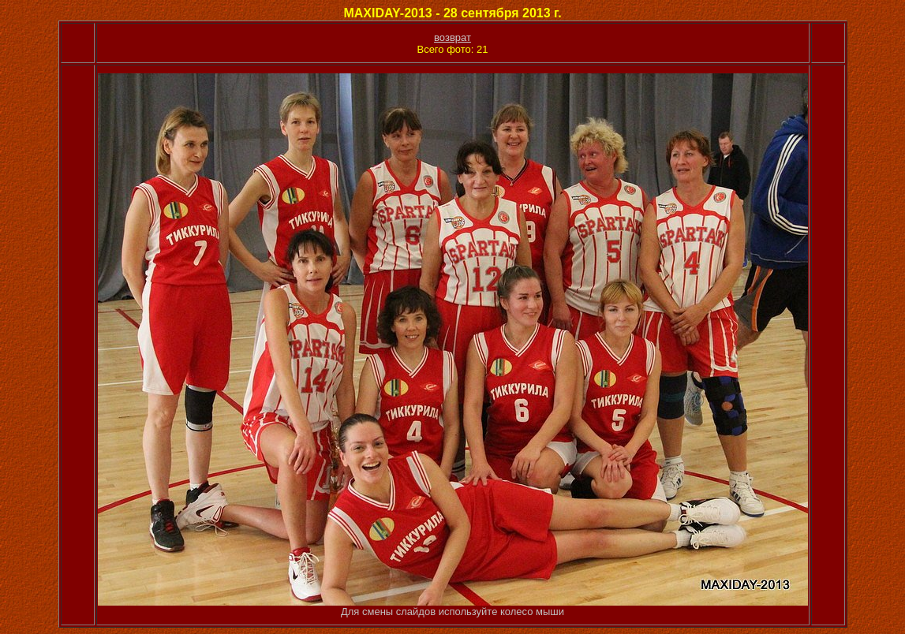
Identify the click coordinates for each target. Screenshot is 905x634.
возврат (452, 37)
